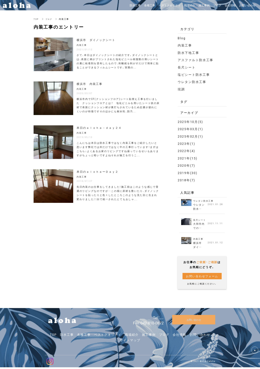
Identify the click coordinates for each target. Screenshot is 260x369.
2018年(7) (186, 180)
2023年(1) (186, 143)
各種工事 (84, 336)
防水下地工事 (188, 52)
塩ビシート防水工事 (194, 74)
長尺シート (187, 67)
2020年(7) (186, 165)
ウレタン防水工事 (192, 81)
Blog (182, 38)
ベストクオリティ (107, 336)
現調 (181, 89)
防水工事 (67, 336)
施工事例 (148, 336)
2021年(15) (187, 158)
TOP (36, 18)
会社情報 (179, 336)
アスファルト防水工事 (195, 60)
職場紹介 (131, 336)
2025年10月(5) (190, 121)
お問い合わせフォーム (202, 278)
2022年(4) (186, 150)
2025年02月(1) (190, 136)
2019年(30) (187, 172)
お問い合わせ (200, 336)
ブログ (49, 18)
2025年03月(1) (190, 129)
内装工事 (185, 45)
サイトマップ (130, 342)
